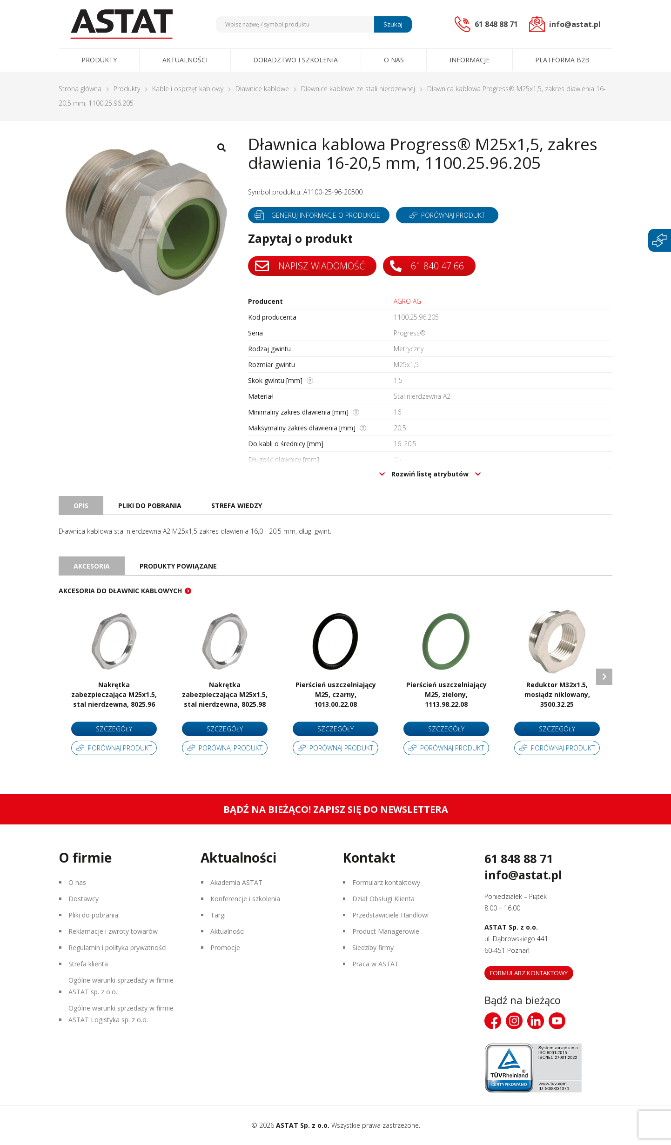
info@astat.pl (523, 875)
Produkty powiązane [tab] (178, 566)
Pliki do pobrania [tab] (149, 505)
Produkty (99, 59)
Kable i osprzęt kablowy (187, 88)
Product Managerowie (385, 931)
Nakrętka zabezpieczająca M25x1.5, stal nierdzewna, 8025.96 (114, 694)
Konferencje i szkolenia (245, 898)
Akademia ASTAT (236, 882)
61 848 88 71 (518, 858)
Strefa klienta (88, 963)
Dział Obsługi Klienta (383, 898)
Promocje (225, 947)
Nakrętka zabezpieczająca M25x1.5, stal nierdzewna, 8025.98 (225, 694)
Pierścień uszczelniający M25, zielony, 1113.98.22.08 (446, 694)
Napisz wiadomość (310, 266)
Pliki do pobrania (93, 915)
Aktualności (185, 59)
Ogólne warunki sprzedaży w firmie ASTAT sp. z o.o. (121, 986)
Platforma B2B (562, 59)
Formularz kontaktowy (386, 882)
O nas (394, 59)
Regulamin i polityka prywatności (117, 947)
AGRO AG (407, 301)
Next (604, 677)
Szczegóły (114, 728)
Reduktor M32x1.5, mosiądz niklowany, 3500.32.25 (557, 694)
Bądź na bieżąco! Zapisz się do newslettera (335, 809)
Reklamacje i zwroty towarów (113, 931)
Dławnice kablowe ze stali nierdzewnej (358, 88)
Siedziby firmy (373, 947)
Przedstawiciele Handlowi (390, 915)
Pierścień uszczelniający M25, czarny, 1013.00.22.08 (335, 694)
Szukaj (393, 24)
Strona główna (80, 88)
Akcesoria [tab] (92, 566)
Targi (218, 915)
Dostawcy (83, 898)
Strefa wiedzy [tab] (236, 505)
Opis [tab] (81, 505)
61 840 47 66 (428, 266)
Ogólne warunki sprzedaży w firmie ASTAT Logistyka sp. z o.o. (121, 1014)
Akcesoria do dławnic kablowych (120, 590)
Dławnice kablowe (262, 88)
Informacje (470, 59)
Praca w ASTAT (375, 963)
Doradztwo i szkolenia (295, 59)
